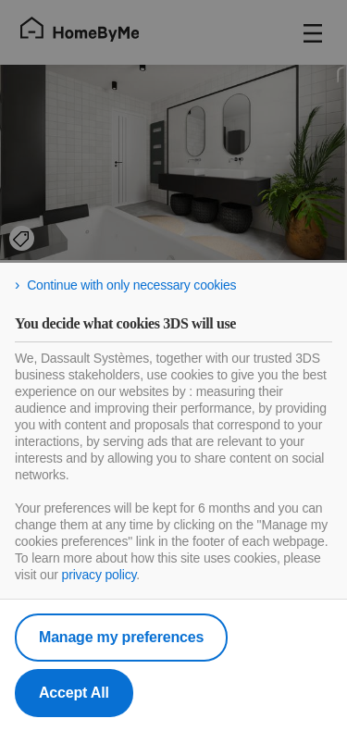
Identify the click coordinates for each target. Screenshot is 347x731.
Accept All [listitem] (74, 692)
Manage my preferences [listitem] (121, 637)
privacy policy (99, 574)
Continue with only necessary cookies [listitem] (131, 285)
